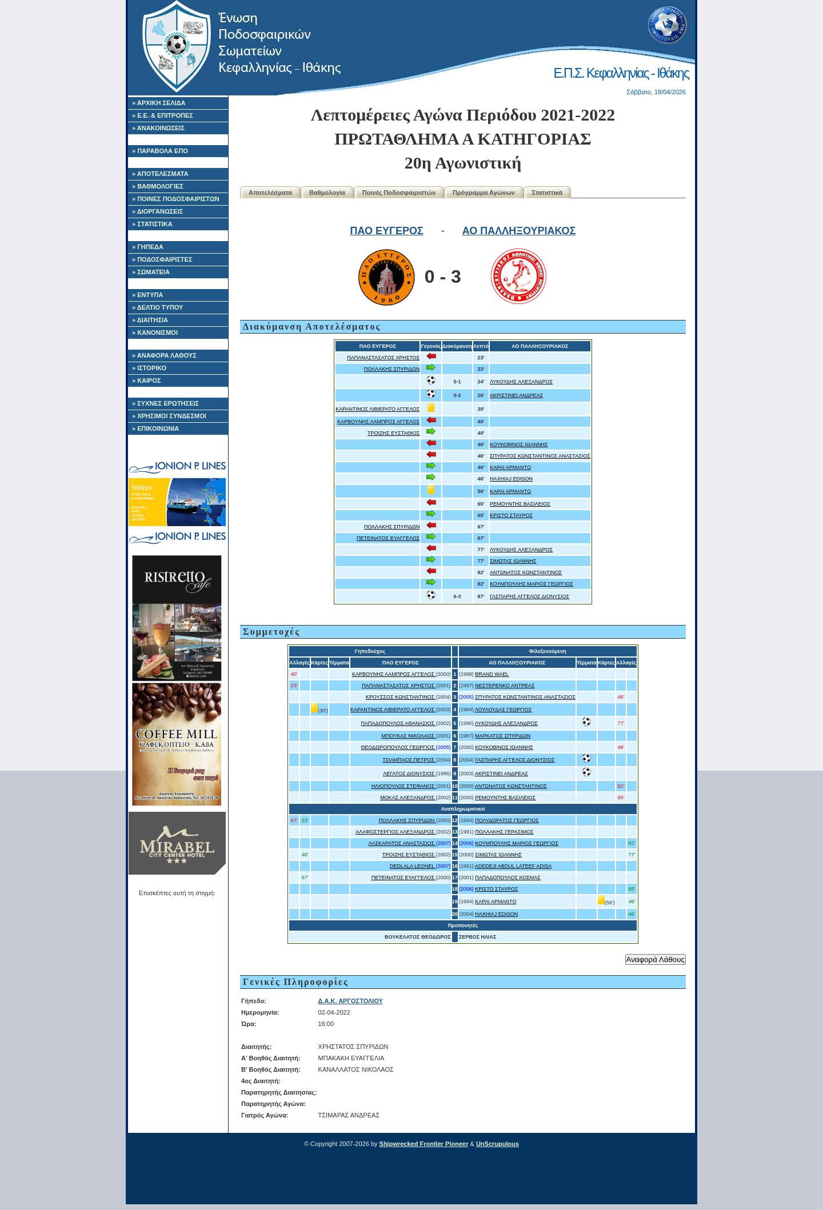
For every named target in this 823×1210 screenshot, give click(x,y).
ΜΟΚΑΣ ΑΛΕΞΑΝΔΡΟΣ (408, 797)
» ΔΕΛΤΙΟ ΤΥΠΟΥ (157, 307)
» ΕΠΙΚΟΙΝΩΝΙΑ (155, 428)
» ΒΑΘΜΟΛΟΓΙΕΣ (157, 186)
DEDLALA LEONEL (413, 866)
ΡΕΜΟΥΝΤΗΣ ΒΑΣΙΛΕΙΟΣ (520, 504)
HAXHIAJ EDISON (511, 479)
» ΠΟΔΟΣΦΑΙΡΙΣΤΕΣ (162, 259)
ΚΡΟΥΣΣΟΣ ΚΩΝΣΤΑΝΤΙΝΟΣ (401, 697)
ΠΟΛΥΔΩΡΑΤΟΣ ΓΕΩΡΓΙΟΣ (507, 820)
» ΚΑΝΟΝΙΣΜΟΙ (155, 332)
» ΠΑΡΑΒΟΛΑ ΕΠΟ (160, 150)
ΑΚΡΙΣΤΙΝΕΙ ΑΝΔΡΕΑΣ (516, 395)
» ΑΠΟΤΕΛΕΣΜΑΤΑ (160, 173)
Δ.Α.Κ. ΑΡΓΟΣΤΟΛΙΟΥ (350, 1000)
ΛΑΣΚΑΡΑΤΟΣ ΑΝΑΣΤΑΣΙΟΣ (402, 843)
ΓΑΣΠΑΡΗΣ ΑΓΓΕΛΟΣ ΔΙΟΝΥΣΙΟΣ (529, 596)
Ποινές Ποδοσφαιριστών (399, 192)
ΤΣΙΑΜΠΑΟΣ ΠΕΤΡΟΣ (409, 760)
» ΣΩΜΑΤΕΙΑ (151, 272)
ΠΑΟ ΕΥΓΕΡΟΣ (387, 231)
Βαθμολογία (327, 192)
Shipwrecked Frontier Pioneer (424, 1143)
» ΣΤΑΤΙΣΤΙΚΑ (152, 224)
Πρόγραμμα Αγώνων (484, 192)
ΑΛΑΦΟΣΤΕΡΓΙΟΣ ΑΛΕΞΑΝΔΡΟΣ (395, 832)
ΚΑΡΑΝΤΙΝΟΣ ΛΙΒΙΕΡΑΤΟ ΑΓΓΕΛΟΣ (377, 409)
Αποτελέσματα (270, 192)
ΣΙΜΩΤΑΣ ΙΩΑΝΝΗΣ (513, 561)
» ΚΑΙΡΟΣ (146, 380)
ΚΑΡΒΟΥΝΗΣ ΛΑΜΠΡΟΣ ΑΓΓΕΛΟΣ (378, 421)
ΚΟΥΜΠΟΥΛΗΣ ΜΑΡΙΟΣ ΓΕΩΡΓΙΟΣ (531, 584)
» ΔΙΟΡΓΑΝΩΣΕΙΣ (157, 211)
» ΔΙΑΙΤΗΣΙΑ (150, 319)
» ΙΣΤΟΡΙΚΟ (149, 367)
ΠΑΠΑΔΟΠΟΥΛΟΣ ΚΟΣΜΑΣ (508, 877)
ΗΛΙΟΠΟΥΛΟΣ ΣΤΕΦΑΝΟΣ (403, 786)
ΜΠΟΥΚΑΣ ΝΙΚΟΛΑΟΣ (408, 736)
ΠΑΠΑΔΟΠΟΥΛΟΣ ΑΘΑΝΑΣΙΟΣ (398, 723)
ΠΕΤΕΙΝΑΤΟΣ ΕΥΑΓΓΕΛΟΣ (388, 538)
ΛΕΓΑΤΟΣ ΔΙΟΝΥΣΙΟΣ (409, 773)
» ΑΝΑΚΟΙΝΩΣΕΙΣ (158, 128)
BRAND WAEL (492, 674)
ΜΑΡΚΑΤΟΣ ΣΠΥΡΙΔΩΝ (502, 736)
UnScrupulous (497, 1143)
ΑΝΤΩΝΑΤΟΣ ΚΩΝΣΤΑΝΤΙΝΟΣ (526, 572)
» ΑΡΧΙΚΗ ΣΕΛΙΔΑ (159, 102)
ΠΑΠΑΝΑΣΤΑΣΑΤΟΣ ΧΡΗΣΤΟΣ (383, 357)
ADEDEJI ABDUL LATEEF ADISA (513, 866)
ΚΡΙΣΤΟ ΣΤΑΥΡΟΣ (511, 515)
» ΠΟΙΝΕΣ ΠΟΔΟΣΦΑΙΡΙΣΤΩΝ (175, 198)
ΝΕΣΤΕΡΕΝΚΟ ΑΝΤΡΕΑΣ (504, 685)
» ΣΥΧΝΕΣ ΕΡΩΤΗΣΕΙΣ (165, 403)
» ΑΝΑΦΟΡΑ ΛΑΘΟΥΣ (164, 355)
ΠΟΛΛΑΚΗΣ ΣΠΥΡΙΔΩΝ (392, 369)
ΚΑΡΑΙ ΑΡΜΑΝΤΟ (510, 467)
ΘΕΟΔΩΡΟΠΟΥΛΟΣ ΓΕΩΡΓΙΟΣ (398, 747)
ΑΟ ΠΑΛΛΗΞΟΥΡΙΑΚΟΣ (519, 231)
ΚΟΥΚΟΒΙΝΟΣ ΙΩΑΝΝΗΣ (519, 444)
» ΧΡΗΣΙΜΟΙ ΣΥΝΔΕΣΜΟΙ (169, 415)
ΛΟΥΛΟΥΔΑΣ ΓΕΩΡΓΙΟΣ (503, 709)
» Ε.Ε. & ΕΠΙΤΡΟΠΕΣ (162, 115)
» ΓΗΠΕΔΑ (147, 246)
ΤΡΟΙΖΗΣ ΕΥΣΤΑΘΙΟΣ (393, 433)
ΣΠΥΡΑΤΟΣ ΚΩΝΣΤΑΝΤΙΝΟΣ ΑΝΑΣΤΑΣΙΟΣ (540, 456)
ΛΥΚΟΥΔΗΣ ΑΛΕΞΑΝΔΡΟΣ (521, 381)
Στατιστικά (547, 192)
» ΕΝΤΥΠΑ (147, 294)
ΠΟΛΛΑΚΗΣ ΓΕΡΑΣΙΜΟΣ (504, 832)
